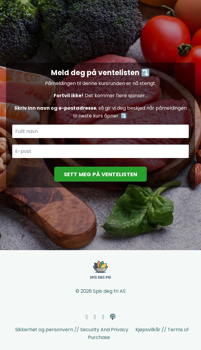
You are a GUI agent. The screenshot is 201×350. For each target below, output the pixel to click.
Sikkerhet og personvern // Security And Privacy (71, 329)
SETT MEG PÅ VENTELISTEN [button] (100, 174)
